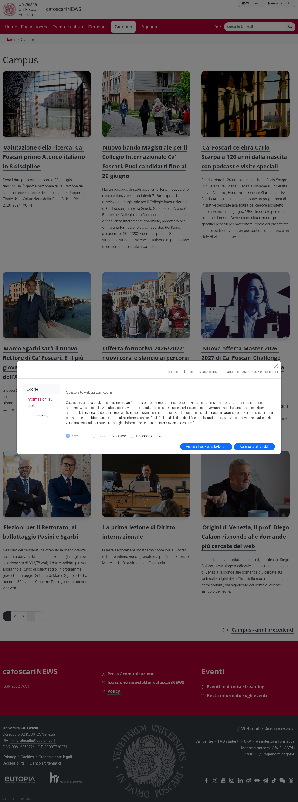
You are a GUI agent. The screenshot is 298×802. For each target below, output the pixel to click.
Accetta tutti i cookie (254, 447)
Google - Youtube (112, 436)
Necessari (79, 436)
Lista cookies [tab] (37, 415)
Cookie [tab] (32, 389)
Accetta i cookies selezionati (206, 447)
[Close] (276, 366)
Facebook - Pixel (149, 436)
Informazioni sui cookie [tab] (40, 402)
